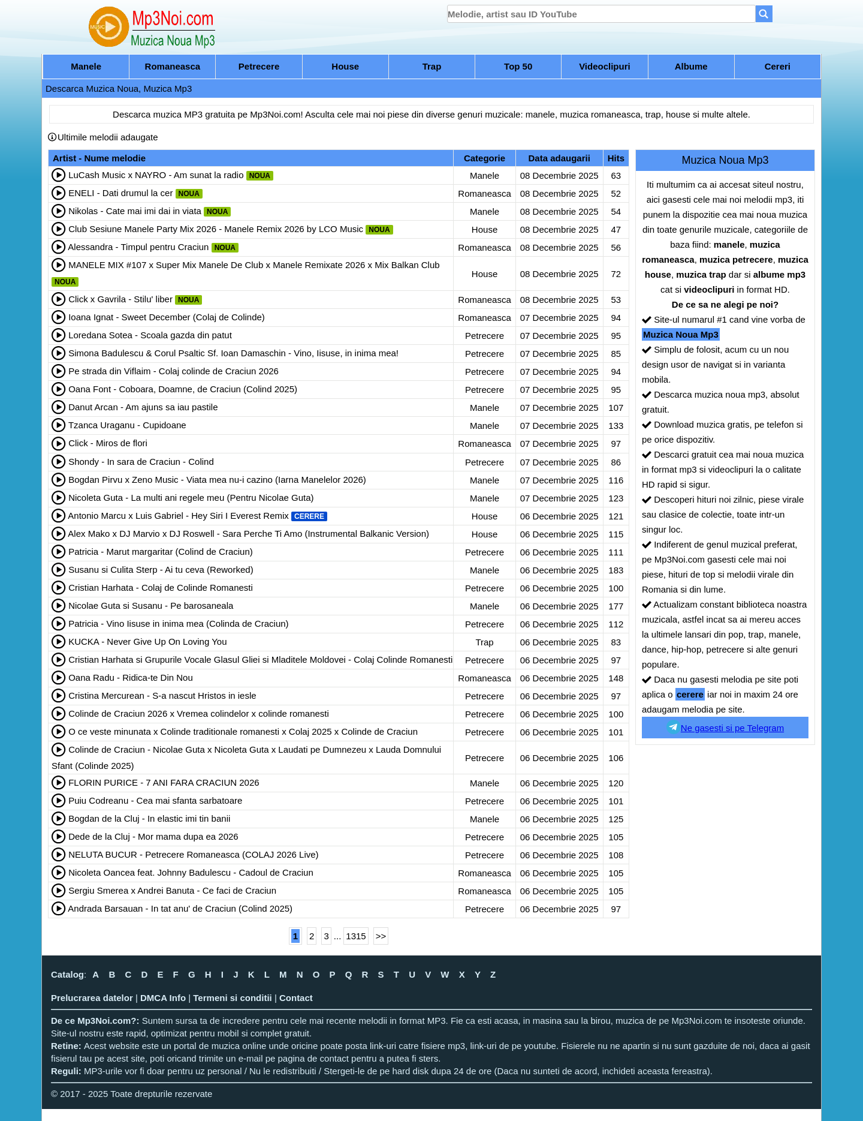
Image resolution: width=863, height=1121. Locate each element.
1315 (356, 936)
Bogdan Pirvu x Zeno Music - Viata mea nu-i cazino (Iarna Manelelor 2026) (217, 479)
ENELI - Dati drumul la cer (120, 193)
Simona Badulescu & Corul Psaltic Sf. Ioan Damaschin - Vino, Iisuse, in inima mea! (233, 353)
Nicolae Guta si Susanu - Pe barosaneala (150, 605)
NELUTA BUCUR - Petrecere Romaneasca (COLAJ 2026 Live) (193, 854)
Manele (86, 66)
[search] (601, 14)
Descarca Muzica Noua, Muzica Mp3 (119, 88)
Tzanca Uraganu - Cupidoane (127, 425)
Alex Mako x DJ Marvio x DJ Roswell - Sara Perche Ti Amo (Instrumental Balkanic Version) (248, 533)
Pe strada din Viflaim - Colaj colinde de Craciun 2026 (173, 371)
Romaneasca (173, 66)
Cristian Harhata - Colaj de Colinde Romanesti (160, 587)
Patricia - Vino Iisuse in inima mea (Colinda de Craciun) (178, 623)
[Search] (764, 13)
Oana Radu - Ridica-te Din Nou (130, 677)
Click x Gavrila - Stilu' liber (120, 299)
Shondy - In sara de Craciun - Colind (141, 461)
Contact (296, 998)
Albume (691, 66)
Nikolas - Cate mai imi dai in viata (134, 211)
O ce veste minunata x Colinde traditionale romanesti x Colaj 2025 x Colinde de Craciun (243, 731)
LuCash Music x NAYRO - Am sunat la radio (155, 175)
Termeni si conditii (232, 998)
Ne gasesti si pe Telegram (725, 727)
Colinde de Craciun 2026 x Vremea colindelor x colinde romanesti (198, 713)
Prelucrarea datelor (92, 998)
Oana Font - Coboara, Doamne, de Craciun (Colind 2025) (182, 389)
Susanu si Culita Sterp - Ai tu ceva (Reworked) (160, 569)
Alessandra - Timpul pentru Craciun (138, 247)
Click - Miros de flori (107, 443)
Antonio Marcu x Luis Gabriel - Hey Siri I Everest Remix (178, 515)
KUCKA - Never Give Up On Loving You (147, 641)
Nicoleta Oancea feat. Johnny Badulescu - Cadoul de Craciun (190, 872)
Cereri (777, 66)
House (345, 66)
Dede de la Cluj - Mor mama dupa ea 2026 (153, 836)
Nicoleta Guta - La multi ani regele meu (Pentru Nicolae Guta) (190, 497)
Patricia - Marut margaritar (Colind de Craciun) (160, 551)
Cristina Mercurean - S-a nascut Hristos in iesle (162, 695)
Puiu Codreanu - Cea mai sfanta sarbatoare (155, 800)
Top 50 (518, 66)
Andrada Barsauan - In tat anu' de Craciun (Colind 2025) (180, 908)
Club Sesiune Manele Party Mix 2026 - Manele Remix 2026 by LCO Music (215, 229)
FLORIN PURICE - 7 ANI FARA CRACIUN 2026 (163, 782)
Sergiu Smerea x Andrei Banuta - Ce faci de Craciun (172, 890)
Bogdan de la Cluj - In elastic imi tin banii (149, 818)
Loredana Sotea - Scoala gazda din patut (150, 335)
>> (381, 936)
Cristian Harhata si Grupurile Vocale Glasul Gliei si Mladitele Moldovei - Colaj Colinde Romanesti (260, 659)
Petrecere (259, 66)
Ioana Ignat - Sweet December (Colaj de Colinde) (166, 317)
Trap (432, 66)
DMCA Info (163, 998)
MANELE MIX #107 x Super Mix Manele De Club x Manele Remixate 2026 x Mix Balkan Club (253, 265)
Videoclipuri (604, 66)
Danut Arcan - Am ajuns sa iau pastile (143, 407)
